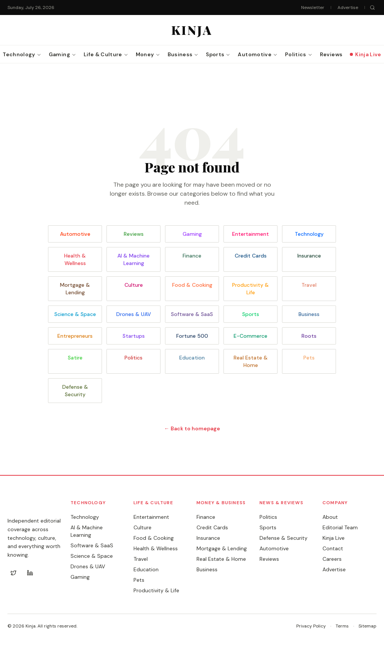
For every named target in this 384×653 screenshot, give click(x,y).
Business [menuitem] (183, 54)
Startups (134, 335)
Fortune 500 (192, 335)
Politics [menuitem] (298, 54)
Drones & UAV (133, 314)
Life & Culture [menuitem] (106, 54)
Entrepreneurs (75, 335)
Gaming (192, 234)
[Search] (372, 7)
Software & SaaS (192, 314)
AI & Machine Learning (133, 259)
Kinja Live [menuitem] (365, 54)
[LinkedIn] (30, 573)
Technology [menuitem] (22, 54)
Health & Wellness (75, 259)
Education (192, 357)
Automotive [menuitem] (258, 54)
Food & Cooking (192, 285)
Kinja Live (333, 538)
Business (309, 314)
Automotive (75, 234)
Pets (309, 357)
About (330, 517)
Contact (332, 548)
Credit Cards (251, 255)
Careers (332, 559)
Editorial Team (340, 527)
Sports (250, 314)
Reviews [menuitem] (331, 54)
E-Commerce (250, 335)
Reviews (134, 234)
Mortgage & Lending (75, 289)
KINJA (23, 506)
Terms (342, 626)
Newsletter (312, 7)
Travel (309, 285)
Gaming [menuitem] (62, 54)
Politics (133, 357)
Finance (192, 255)
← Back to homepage (192, 428)
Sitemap (367, 626)
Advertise (348, 7)
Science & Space (75, 314)
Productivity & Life (250, 289)
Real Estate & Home (251, 361)
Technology (309, 234)
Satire (75, 357)
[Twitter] (14, 573)
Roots (309, 335)
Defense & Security (75, 390)
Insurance (309, 255)
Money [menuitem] (148, 54)
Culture (133, 285)
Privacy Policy (311, 626)
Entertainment (250, 234)
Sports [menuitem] (218, 54)
